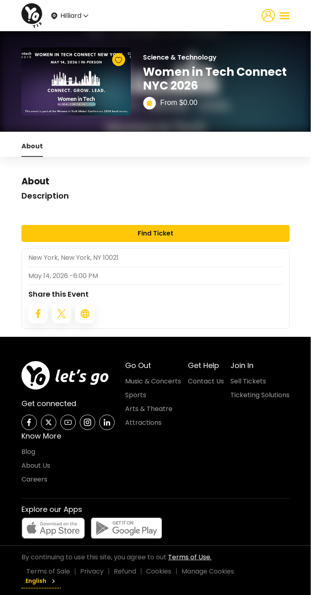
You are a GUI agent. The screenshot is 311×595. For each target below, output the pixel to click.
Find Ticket (155, 233)
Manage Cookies (207, 571)
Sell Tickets (248, 381)
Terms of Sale (48, 571)
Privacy (92, 571)
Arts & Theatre (149, 408)
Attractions (143, 422)
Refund (125, 571)
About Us (35, 465)
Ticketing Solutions (260, 395)
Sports (135, 395)
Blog (28, 451)
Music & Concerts (153, 381)
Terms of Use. (189, 557)
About (32, 146)
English (41, 581)
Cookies (158, 571)
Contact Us (206, 381)
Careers (34, 479)
